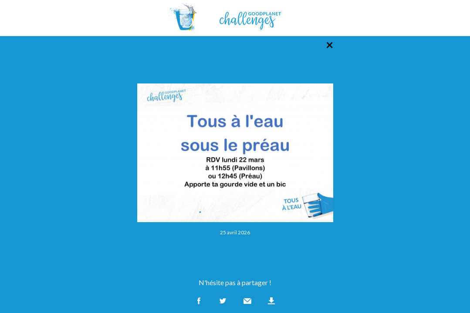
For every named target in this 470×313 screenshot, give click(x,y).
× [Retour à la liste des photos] (329, 44)
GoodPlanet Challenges (235, 18)
